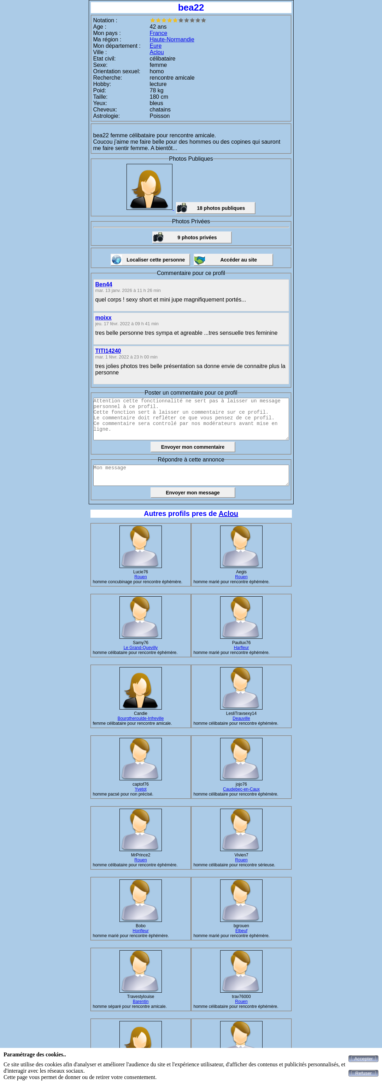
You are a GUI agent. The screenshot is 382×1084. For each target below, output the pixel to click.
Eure (156, 46)
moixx (103, 318)
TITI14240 (108, 351)
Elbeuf (241, 930)
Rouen (140, 576)
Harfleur (241, 647)
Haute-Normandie (172, 39)
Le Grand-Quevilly (141, 647)
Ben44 (103, 284)
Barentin (141, 1001)
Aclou (157, 52)
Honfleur (140, 930)
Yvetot (140, 789)
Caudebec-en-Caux (241, 789)
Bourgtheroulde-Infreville (141, 718)
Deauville (241, 718)
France (159, 33)
